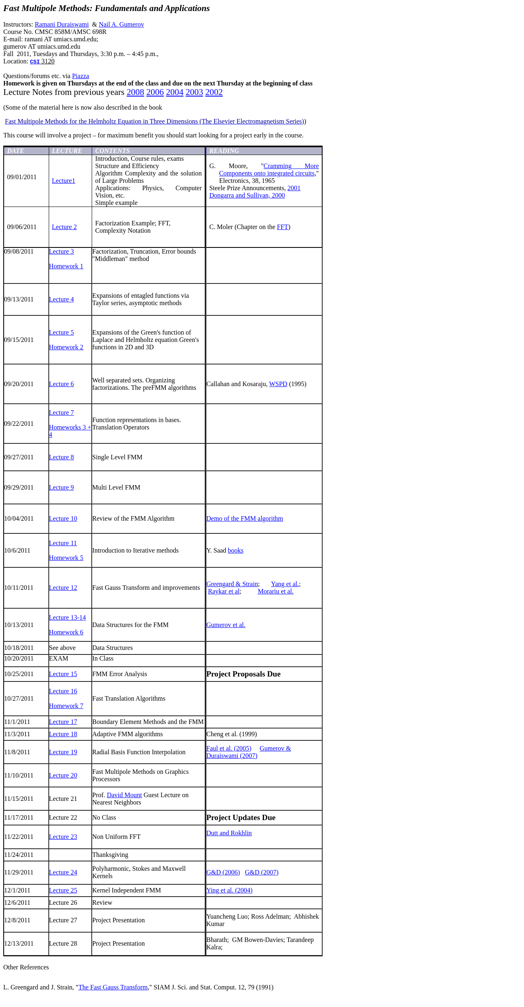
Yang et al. (285, 583)
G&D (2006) (223, 872)
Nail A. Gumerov (121, 24)
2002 (214, 92)
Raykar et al (223, 591)
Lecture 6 (61, 383)
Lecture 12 (63, 587)
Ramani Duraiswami (62, 24)
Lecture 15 (63, 673)
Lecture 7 (61, 412)
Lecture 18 (63, 734)
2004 (174, 92)
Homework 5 (66, 557)
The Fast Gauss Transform (112, 987)
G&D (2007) (261, 872)
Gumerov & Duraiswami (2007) (248, 752)
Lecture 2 (64, 226)
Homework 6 (66, 632)
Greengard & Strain (232, 583)
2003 (194, 92)
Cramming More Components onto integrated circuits (269, 169)
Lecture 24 (63, 872)
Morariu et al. (276, 591)
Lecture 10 (63, 518)
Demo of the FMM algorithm (244, 518)
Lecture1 (63, 180)
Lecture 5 (61, 332)
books (236, 550)
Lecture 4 (61, 299)
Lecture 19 (63, 752)
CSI (35, 62)
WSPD (278, 383)
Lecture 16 (63, 691)
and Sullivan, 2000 (247, 195)
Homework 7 (66, 705)
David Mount (124, 794)
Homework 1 (66, 266)
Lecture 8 (61, 457)
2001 (293, 187)
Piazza (80, 75)
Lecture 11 (63, 542)
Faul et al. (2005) (228, 748)
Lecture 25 (63, 890)
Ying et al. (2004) (229, 890)
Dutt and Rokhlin (229, 832)
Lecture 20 (63, 775)
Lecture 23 (63, 836)
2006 (155, 92)
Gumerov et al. (226, 624)
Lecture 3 (61, 251)
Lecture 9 (61, 487)
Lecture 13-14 (67, 617)
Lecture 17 (63, 721)
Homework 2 (66, 347)
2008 (135, 92)
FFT (282, 226)
